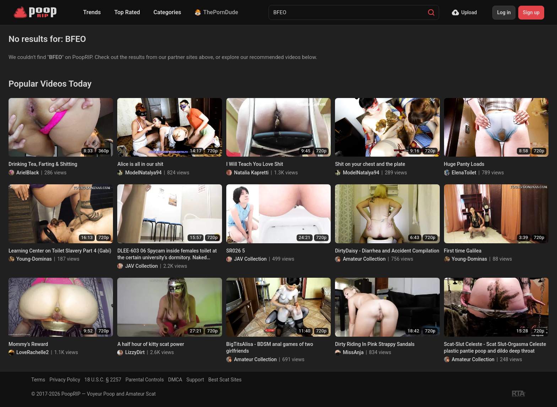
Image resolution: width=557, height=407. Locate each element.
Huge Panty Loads (464, 164)
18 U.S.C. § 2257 (103, 379)
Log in (503, 12)
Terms (38, 379)
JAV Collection (141, 266)
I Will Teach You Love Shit (254, 164)
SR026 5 (235, 251)
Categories (167, 12)
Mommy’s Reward (28, 344)
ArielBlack (27, 172)
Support (195, 379)
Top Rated (127, 12)
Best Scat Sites (225, 379)
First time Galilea (463, 251)
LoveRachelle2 (32, 352)
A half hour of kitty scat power (150, 344)
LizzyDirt (135, 352)
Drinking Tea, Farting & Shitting (43, 164)
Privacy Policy (64, 379)
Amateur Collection (364, 259)
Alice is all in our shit (140, 164)
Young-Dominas (34, 259)
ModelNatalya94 (143, 172)
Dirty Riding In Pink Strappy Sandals (375, 344)
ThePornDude (216, 12)
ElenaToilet (464, 172)
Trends (92, 12)
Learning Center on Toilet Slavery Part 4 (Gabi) (60, 251)
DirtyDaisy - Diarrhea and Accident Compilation (387, 251)
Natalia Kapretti (251, 172)
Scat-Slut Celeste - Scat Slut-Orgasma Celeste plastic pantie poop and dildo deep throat (495, 347)
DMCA (175, 379)
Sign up (531, 12)
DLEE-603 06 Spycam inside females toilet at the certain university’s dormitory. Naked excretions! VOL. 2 (167, 254)
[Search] (431, 12)
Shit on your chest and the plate (370, 164)
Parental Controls (144, 379)
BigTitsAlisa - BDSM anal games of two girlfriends (269, 347)
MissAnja (353, 352)
